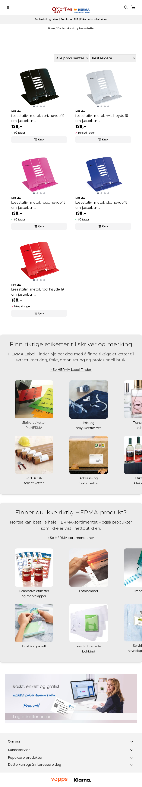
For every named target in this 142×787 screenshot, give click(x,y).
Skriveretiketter (34, 423)
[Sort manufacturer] (71, 58)
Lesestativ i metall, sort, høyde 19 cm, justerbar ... (37, 118)
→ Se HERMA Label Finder (71, 370)
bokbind (89, 651)
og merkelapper (34, 596)
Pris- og (89, 423)
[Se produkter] (71, 698)
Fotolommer (89, 591)
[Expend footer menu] (132, 750)
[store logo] (71, 7)
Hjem (52, 28)
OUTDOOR (34, 478)
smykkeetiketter (89, 428)
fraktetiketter (89, 483)
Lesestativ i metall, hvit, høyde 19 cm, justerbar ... (101, 118)
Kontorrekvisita (67, 28)
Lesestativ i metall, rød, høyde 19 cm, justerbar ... (37, 292)
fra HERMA (34, 428)
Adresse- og (88, 478)
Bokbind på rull (34, 646)
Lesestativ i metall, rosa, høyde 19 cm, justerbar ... (38, 205)
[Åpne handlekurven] (133, 7)
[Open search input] (126, 7)
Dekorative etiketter (34, 591)
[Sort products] (113, 58)
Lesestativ (86, 28)
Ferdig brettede (89, 646)
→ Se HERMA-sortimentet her (71, 538)
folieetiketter (34, 483)
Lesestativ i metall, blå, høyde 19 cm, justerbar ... (101, 205)
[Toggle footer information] (132, 741)
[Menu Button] (8, 7)
